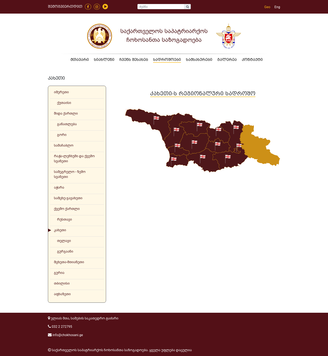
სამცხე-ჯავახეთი (68, 198)
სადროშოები (167, 59)
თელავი (64, 241)
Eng (277, 7)
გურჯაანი (65, 251)
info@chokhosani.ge (65, 335)
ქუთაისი (64, 103)
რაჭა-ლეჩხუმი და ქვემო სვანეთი (74, 158)
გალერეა (227, 59)
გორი (62, 135)
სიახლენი (104, 59)
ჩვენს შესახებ (133, 59)
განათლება (67, 124)
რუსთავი (64, 219)
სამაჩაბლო (63, 145)
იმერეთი (61, 92)
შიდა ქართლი (66, 113)
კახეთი (60, 230)
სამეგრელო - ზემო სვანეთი (70, 174)
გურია (59, 273)
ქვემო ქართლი (67, 209)
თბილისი (62, 283)
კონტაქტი (252, 59)
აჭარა (59, 187)
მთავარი (79, 59)
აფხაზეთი (62, 294)
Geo (267, 7)
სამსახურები (199, 59)
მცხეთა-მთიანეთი (69, 262)
